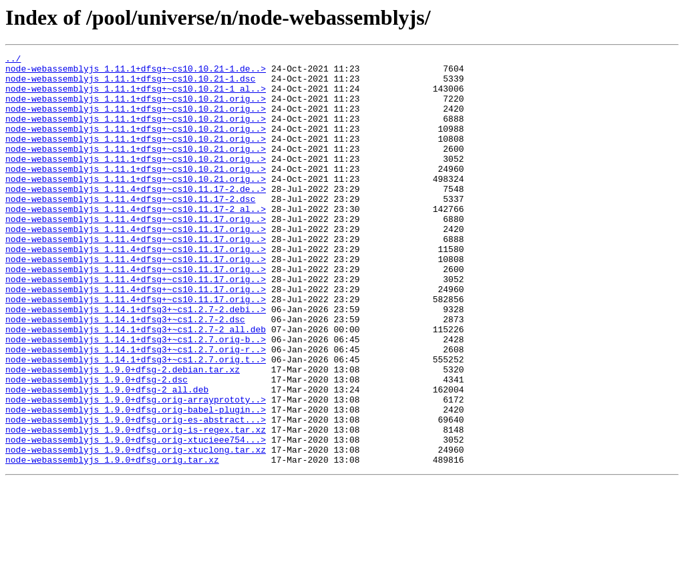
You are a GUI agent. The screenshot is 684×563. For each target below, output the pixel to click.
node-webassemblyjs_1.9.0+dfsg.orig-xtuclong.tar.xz (135, 530)
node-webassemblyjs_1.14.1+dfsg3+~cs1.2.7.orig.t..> (135, 421)
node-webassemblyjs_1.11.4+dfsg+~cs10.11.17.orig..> (135, 253)
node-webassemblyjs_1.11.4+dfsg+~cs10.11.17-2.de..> (135, 217)
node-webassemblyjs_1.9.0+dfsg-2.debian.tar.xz (122, 433)
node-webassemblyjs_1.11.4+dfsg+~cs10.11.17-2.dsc (130, 229)
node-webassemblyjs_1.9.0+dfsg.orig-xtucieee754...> (135, 518)
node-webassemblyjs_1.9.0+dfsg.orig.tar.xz (112, 542)
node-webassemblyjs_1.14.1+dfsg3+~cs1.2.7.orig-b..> (135, 397)
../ (13, 60)
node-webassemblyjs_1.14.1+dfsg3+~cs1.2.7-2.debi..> (135, 361)
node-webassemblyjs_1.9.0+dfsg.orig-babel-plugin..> (135, 481)
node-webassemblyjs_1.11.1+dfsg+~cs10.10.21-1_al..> (135, 96)
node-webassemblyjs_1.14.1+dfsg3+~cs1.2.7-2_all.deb (135, 385)
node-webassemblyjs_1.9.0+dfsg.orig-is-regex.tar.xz (135, 505)
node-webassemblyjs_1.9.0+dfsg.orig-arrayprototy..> (135, 469)
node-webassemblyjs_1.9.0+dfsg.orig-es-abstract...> (135, 493)
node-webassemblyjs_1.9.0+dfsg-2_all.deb (106, 457)
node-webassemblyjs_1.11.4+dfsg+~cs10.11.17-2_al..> (135, 241)
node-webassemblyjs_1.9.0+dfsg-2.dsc (96, 445)
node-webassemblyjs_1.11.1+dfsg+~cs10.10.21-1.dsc (130, 84)
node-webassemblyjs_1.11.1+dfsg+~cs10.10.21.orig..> (135, 108)
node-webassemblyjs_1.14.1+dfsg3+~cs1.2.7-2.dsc (125, 373)
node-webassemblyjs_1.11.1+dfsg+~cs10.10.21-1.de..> (135, 72)
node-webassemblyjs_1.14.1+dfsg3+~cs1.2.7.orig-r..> (135, 409)
